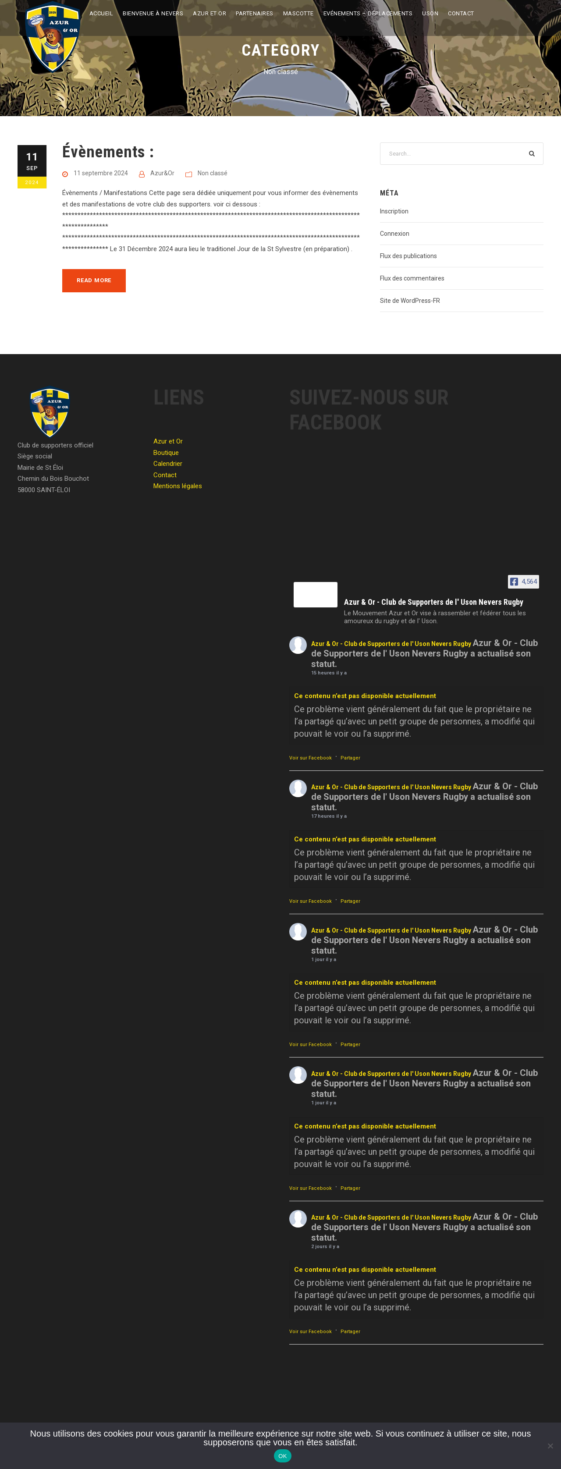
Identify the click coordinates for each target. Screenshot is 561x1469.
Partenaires (254, 13)
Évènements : (108, 151)
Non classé (212, 173)
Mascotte (298, 13)
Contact (461, 13)
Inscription (394, 211)
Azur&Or (162, 173)
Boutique (166, 453)
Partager (350, 758)
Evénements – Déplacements (368, 13)
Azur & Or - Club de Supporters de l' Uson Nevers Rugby (391, 643)
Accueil (101, 13)
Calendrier (167, 464)
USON (430, 13)
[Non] (550, 1445)
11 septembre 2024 (101, 173)
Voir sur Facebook (310, 758)
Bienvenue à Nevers (153, 13)
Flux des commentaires (412, 278)
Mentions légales (177, 486)
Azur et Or (209, 13)
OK (282, 1456)
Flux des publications (408, 255)
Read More (94, 280)
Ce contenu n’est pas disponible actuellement (365, 696)
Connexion (394, 233)
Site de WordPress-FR (410, 300)
